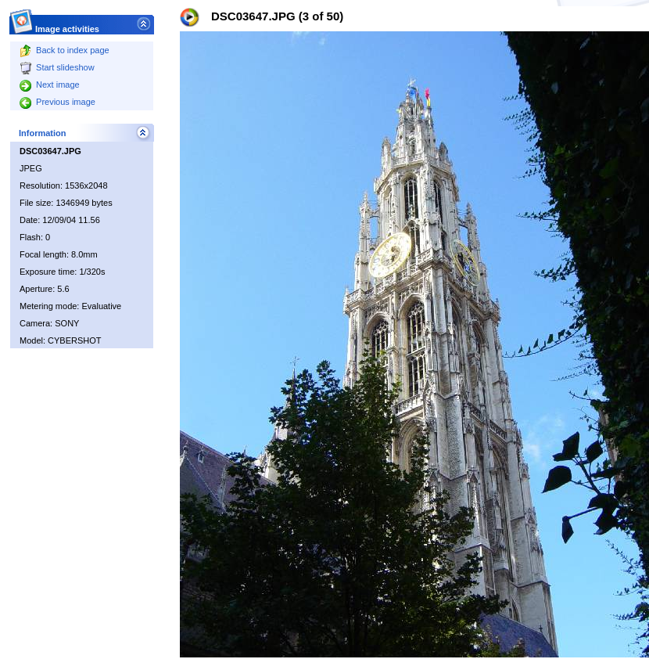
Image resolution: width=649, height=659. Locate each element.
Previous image (57, 101)
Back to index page (64, 50)
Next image (50, 84)
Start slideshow (57, 67)
